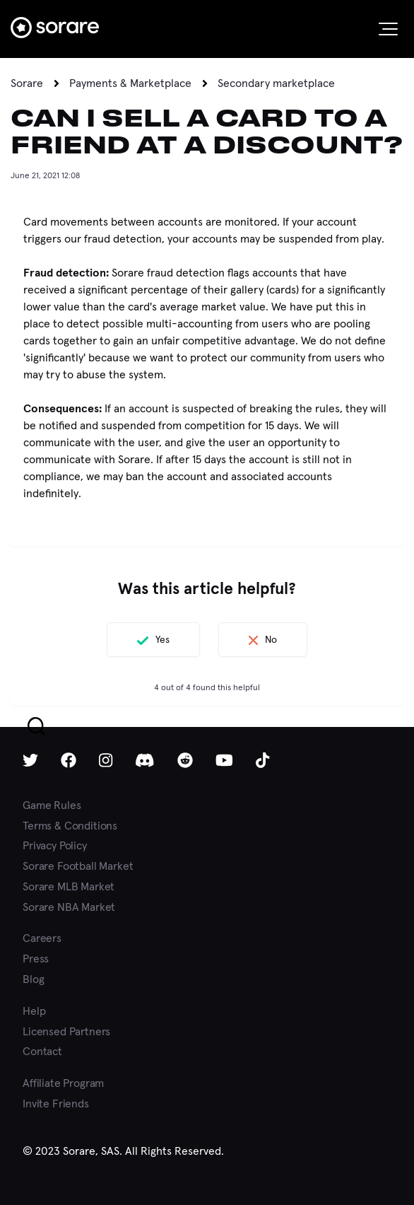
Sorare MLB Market (68, 886)
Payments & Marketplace (130, 83)
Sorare (27, 83)
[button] (388, 29)
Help (34, 1011)
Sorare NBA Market (69, 907)
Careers (42, 938)
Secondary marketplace (276, 83)
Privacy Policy (55, 845)
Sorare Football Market (78, 866)
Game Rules (52, 805)
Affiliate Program (63, 1083)
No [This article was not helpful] (271, 639)
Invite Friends (56, 1103)
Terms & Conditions (70, 825)
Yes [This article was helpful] (162, 639)
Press (36, 958)
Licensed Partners (66, 1031)
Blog (33, 979)
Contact (42, 1051)
